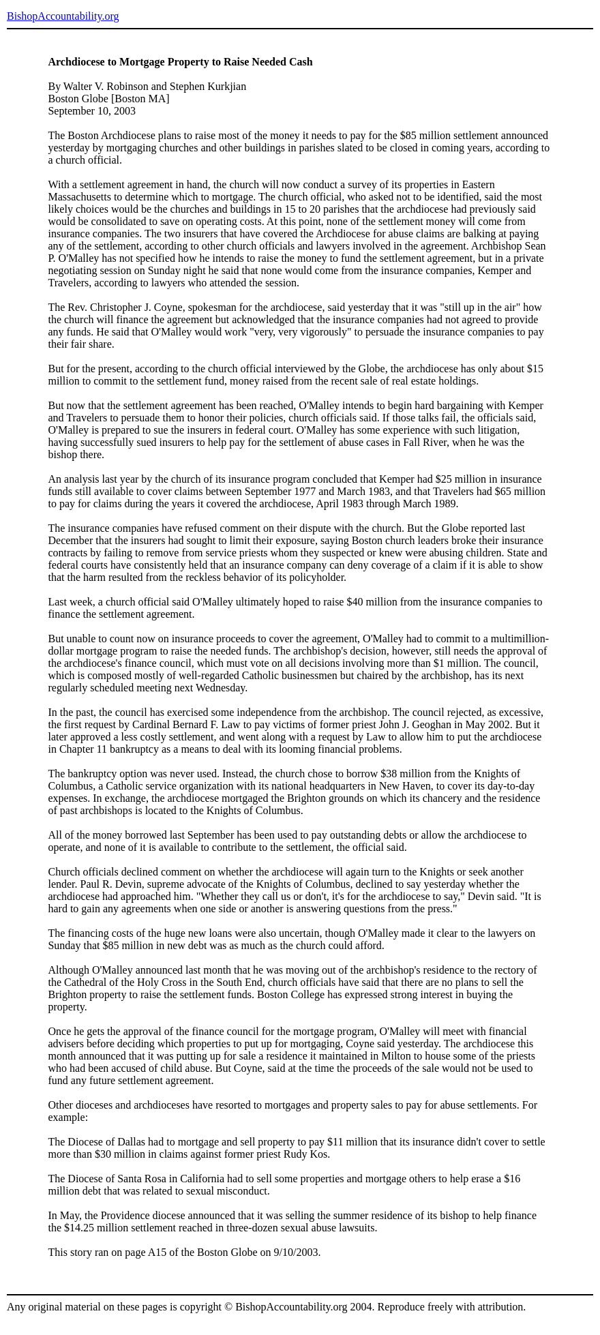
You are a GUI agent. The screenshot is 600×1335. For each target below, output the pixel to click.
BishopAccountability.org (63, 16)
